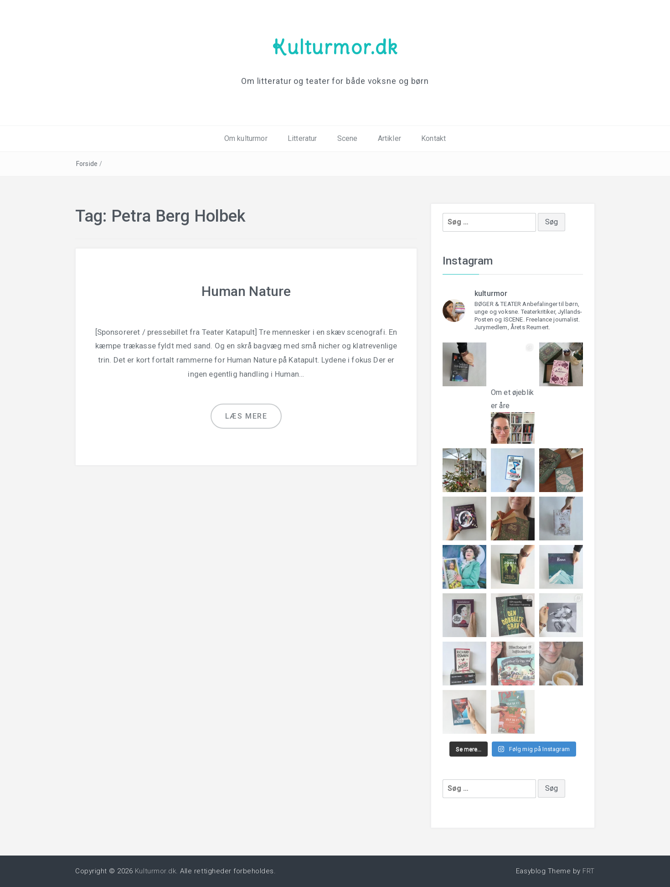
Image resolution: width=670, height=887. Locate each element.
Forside (87, 163)
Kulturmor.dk (335, 47)
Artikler (389, 138)
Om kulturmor (246, 138)
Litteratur (302, 138)
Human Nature (246, 291)
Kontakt (433, 138)
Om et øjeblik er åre (513, 408)
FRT (588, 871)
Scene (347, 138)
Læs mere (246, 416)
